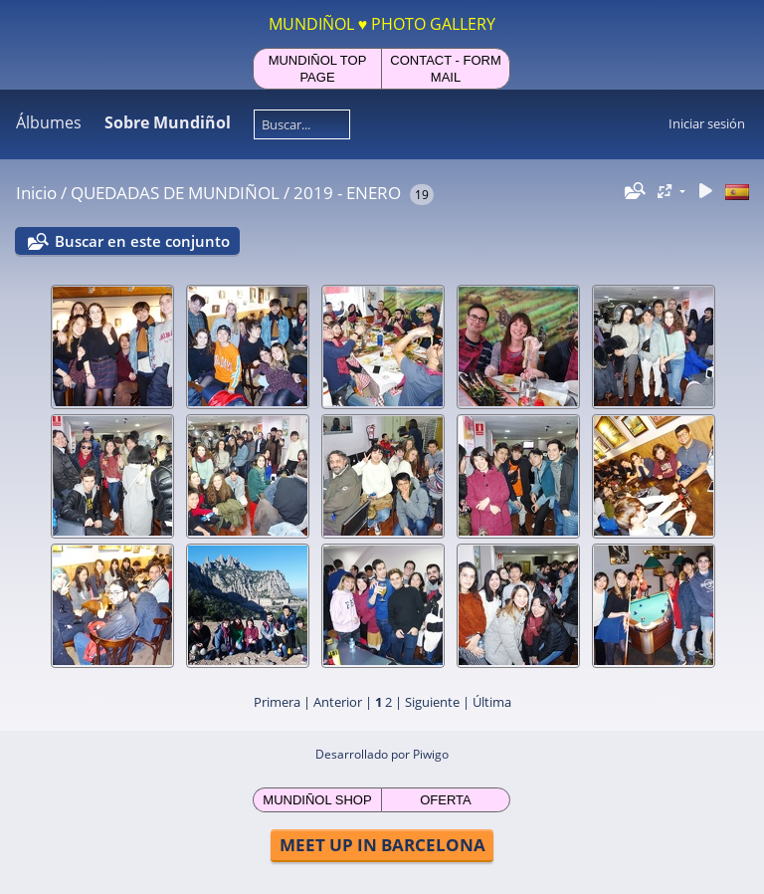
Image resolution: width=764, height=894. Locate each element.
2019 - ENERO (347, 192)
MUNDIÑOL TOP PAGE (318, 69)
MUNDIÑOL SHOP (317, 799)
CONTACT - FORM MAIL (445, 69)
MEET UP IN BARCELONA (382, 844)
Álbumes (49, 122)
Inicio (36, 192)
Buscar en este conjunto (142, 241)
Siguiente (432, 702)
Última (492, 702)
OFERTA (446, 799)
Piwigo (431, 754)
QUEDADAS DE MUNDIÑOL (175, 192)
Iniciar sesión (706, 123)
